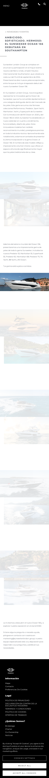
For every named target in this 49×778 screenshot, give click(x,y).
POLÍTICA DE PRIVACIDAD (17, 700)
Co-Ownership (11, 732)
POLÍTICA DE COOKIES (15, 712)
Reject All (24, 766)
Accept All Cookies (24, 773)
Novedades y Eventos (17, 32)
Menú (6, 6)
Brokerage (10, 726)
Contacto (9, 686)
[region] (24, 757)
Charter (8, 729)
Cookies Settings (24, 758)
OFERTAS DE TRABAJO (16, 715)
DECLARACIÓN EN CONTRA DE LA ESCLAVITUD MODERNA (21, 704)
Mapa (7, 683)
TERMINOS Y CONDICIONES (18, 709)
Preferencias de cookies (16, 689)
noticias (9, 735)
